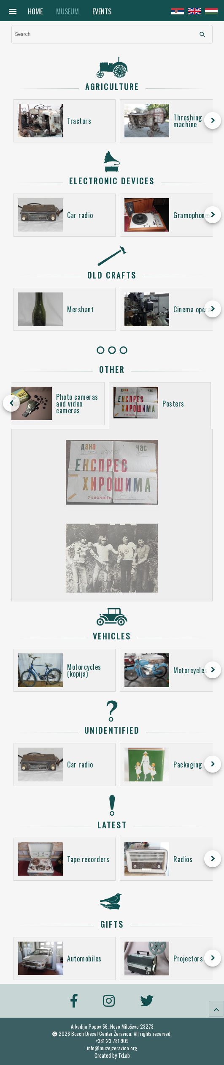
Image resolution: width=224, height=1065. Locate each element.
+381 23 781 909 (112, 1040)
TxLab (124, 1055)
